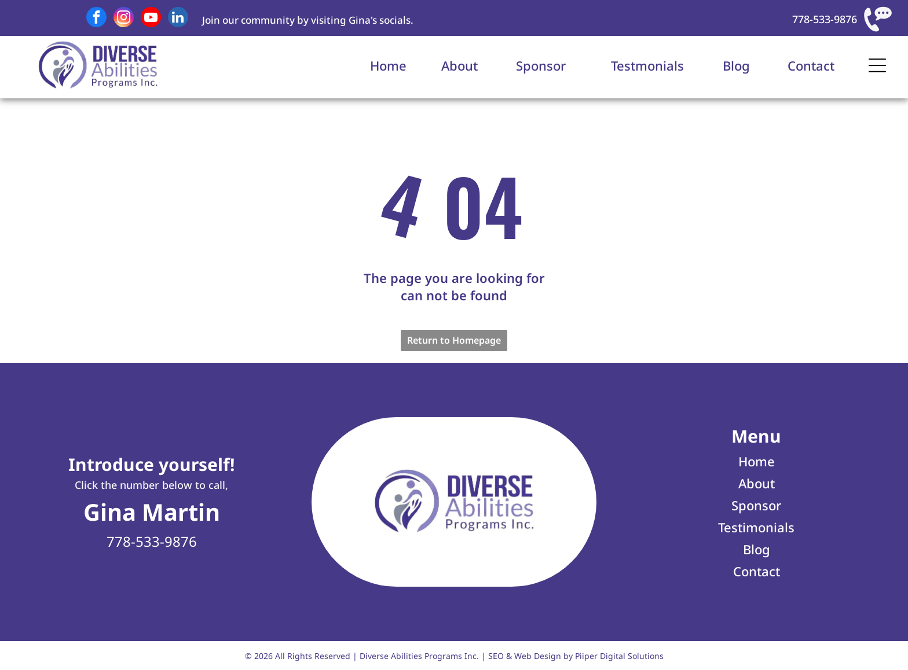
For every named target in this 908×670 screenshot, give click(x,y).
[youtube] (151, 18)
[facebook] (96, 18)
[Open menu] (877, 65)
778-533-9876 (824, 19)
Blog (736, 65)
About (459, 65)
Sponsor (541, 65)
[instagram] (124, 18)
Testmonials (647, 65)
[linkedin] (178, 18)
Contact (811, 65)
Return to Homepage (454, 340)
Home (388, 65)
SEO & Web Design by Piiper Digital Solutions (576, 655)
